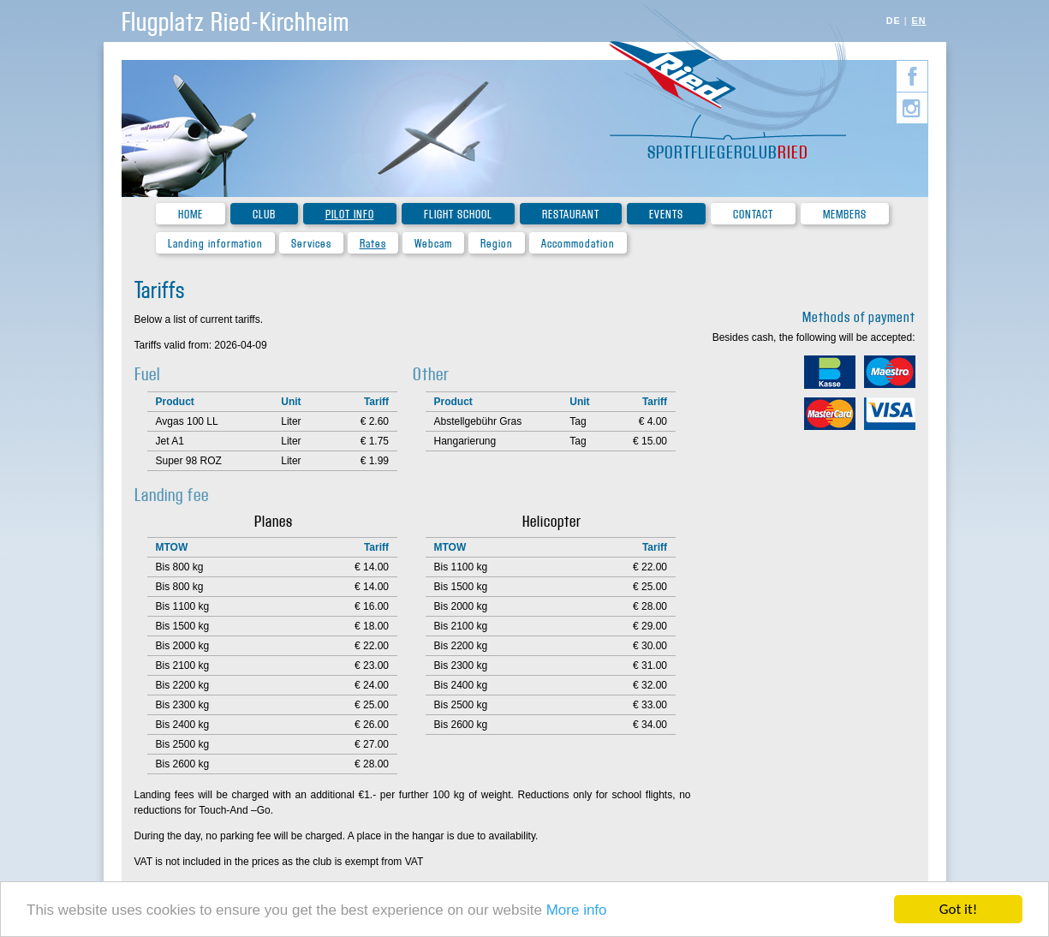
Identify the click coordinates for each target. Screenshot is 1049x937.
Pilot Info (349, 214)
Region (496, 243)
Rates (373, 243)
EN (919, 20)
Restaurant (570, 214)
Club (264, 214)
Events (666, 214)
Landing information (215, 243)
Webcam (433, 243)
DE (893, 20)
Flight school (458, 214)
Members (845, 214)
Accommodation (578, 243)
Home (190, 214)
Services (311, 243)
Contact (753, 214)
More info (576, 913)
